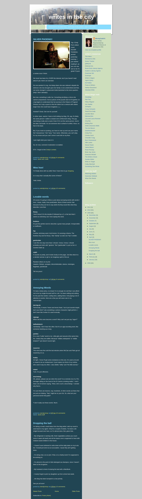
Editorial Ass (89, 66)
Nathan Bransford (90, 87)
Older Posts (76, 491)
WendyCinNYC (100, 38)
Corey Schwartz (90, 109)
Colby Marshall (90, 164)
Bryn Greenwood (90, 140)
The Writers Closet (91, 157)
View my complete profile (93, 50)
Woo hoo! (38, 167)
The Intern (88, 56)
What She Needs (90, 178)
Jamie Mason (89, 147)
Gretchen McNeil (90, 154)
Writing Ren (89, 123)
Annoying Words (42, 287)
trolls (46, 159)
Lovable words (41, 197)
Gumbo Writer (89, 159)
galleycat (88, 63)
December (92, 215)
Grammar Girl (89, 73)
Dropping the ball (42, 423)
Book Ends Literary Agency (94, 68)
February (92, 257)
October (92, 221)
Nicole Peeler (89, 145)
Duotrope (88, 75)
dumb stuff (41, 415)
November (92, 218)
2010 (89, 210)
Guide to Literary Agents (93, 71)
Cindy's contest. (51, 149)
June (91, 232)
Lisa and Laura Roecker (93, 118)
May (90, 234)
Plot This (88, 99)
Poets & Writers (90, 85)
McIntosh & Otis (90, 59)
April (90, 237)
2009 (89, 213)
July (90, 229)
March (91, 254)
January (92, 259)
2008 (89, 263)
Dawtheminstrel (90, 130)
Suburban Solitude (91, 176)
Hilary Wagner (89, 102)
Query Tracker (89, 61)
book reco (41, 159)
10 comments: (61, 188)
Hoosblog (88, 97)
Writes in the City (71, 17)
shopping (71, 171)
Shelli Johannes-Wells (92, 126)
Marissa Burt (89, 116)
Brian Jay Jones (90, 152)
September (93, 223)
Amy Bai (88, 121)
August (91, 226)
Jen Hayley (88, 104)
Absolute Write (90, 90)
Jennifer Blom (89, 114)
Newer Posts (37, 491)
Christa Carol (89, 135)
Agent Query (89, 80)
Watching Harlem (90, 173)
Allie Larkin (88, 142)
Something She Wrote (92, 166)
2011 (89, 207)
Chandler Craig (90, 138)
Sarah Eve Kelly (90, 111)
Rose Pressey (89, 150)
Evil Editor (88, 83)
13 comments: (61, 486)
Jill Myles (88, 106)
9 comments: (60, 157)
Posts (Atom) (46, 495)
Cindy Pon (88, 133)
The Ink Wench (90, 128)
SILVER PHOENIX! (42, 39)
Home (57, 491)
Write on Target (90, 161)
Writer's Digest (89, 78)
